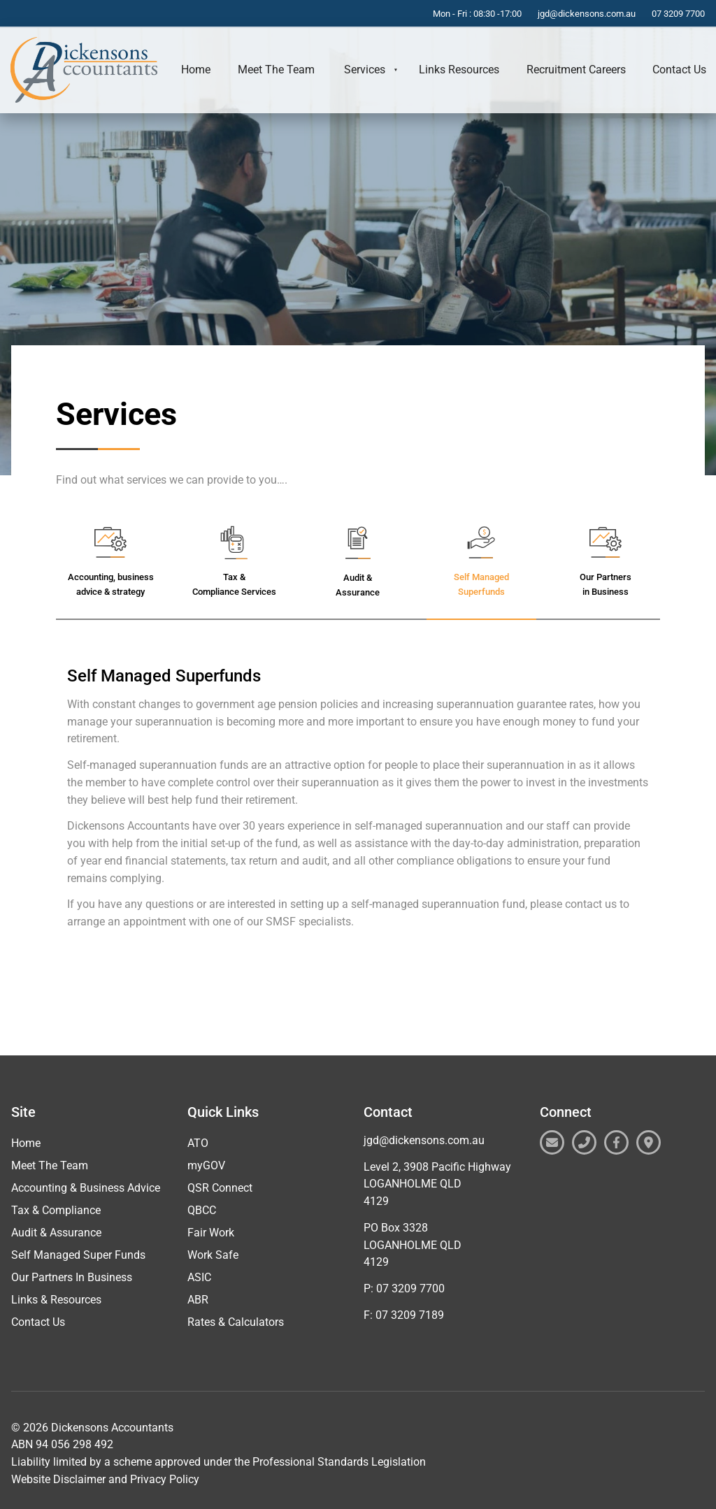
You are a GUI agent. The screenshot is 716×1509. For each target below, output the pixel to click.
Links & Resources (56, 1299)
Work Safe (212, 1255)
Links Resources (459, 69)
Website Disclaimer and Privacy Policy (105, 1479)
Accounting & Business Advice (85, 1187)
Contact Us (38, 1322)
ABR (197, 1299)
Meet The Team (276, 69)
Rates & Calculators (235, 1322)
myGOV (206, 1165)
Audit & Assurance (56, 1232)
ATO (197, 1143)
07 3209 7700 (410, 1288)
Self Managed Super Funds (78, 1255)
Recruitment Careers (576, 69)
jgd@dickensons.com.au (424, 1140)
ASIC (199, 1277)
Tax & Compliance (56, 1210)
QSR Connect (219, 1187)
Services (364, 69)
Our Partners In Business (71, 1277)
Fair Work (210, 1232)
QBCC (201, 1210)
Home (195, 69)
